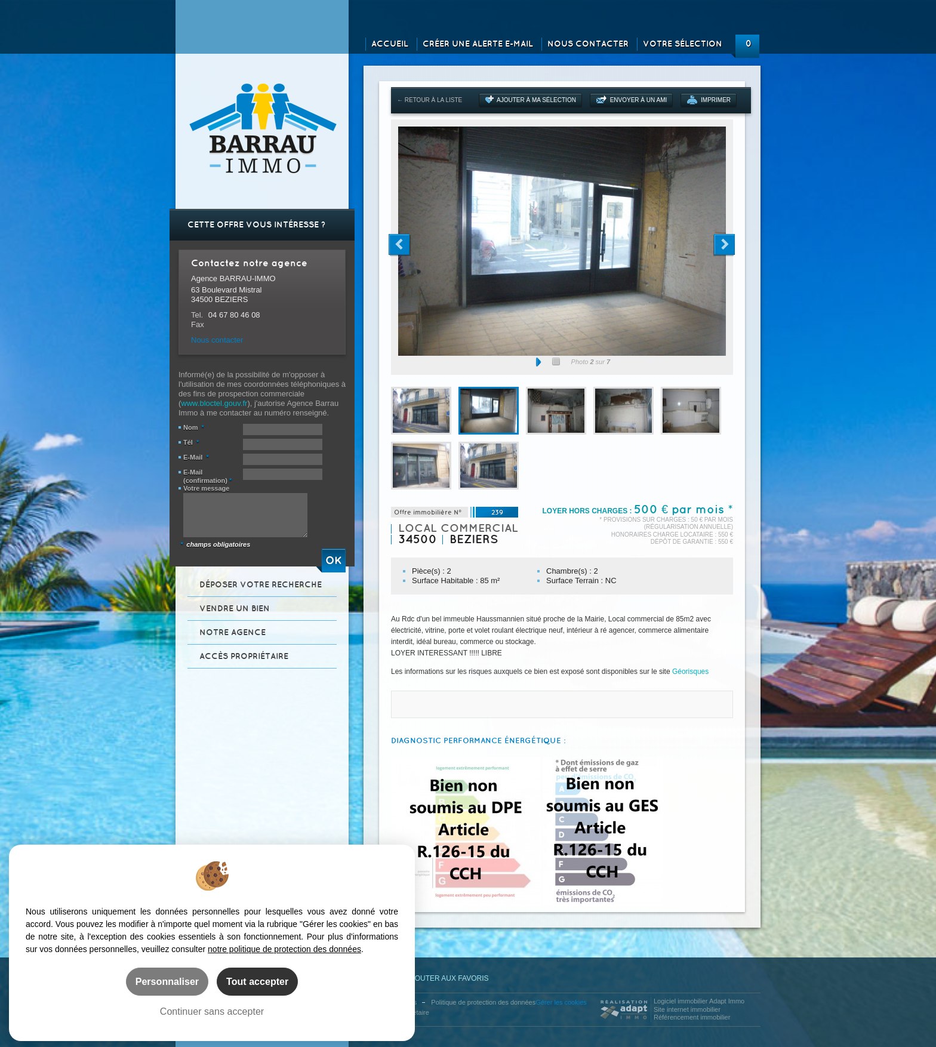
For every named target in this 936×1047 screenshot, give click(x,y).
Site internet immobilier (687, 1009)
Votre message (206, 488)
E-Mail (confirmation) (207, 476)
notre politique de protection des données (284, 949)
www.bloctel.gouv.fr (214, 403)
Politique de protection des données (483, 1002)
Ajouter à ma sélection (536, 100)
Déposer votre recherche (260, 585)
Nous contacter (588, 44)
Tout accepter (257, 981)
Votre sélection (682, 44)
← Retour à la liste (429, 100)
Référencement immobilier (692, 1017)
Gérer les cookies (561, 1002)
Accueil (389, 44)
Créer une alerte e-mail (478, 44)
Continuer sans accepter (212, 1011)
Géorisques (690, 671)
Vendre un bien (234, 608)
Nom (193, 427)
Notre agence (232, 632)
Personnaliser (167, 981)
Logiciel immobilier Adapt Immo (699, 1001)
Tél (191, 442)
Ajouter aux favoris (440, 978)
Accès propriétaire (243, 656)
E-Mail (196, 457)
